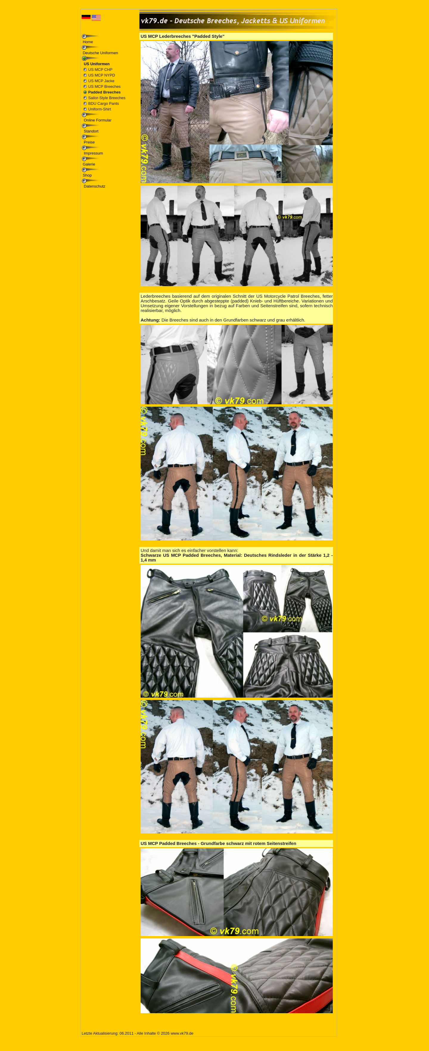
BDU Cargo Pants (103, 103)
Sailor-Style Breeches (106, 98)
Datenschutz (94, 186)
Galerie (89, 164)
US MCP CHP (100, 69)
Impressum (93, 153)
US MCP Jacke (101, 81)
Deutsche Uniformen (100, 53)
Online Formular (97, 120)
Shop (87, 175)
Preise (89, 142)
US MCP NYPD (101, 75)
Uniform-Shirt (99, 109)
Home (88, 42)
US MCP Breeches (104, 86)
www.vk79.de (182, 1033)
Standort (91, 131)
